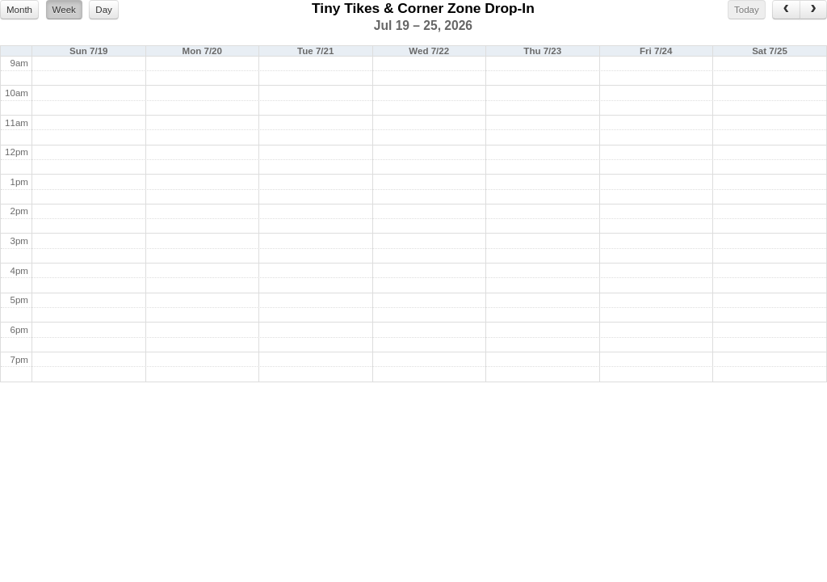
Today (746, 10)
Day (103, 10)
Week (64, 10)
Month (19, 10)
